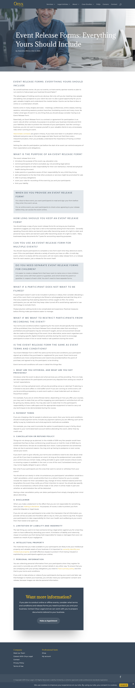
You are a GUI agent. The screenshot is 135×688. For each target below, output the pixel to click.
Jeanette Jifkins (24, 51)
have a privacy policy (66, 569)
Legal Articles (63, 4)
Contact (114, 4)
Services (50, 4)
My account (46, 656)
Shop (44, 653)
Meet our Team (19, 653)
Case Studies (87, 4)
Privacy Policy (18, 663)
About (74, 4)
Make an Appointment (48, 620)
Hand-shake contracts (21, 134)
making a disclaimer (31, 506)
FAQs (98, 4)
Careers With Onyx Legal (23, 656)
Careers (106, 4)
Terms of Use (18, 666)
